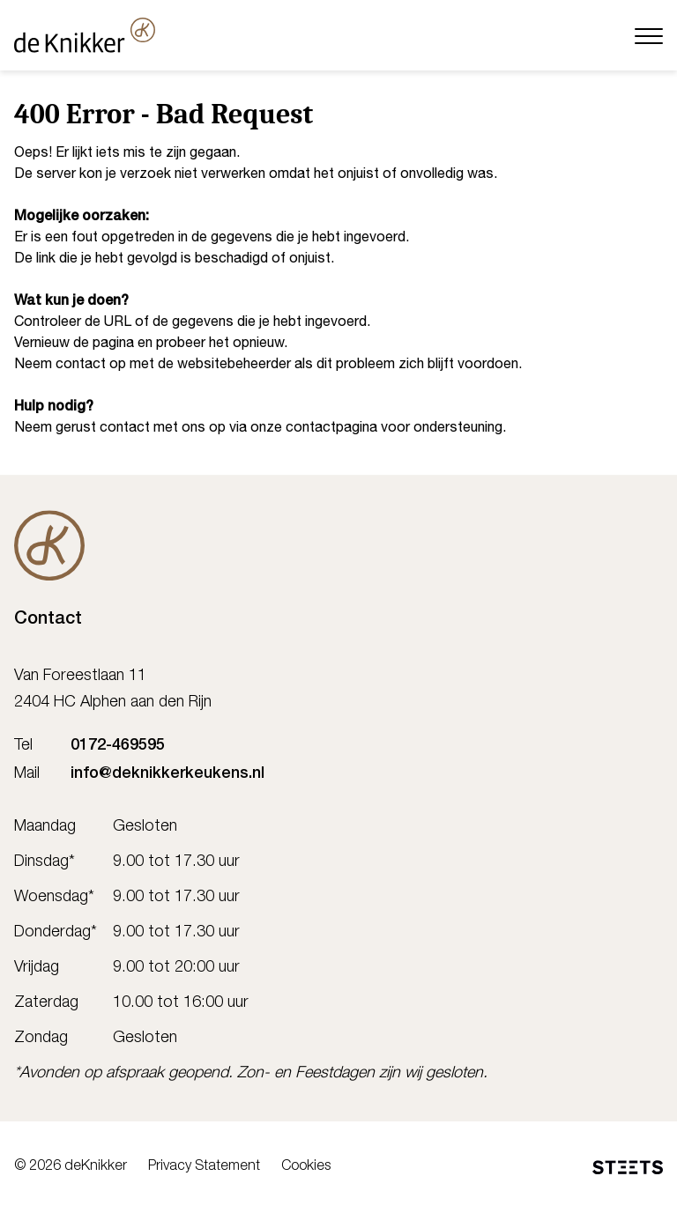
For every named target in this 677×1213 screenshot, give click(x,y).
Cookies (306, 1167)
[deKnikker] (84, 35)
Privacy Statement (204, 1167)
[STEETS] (627, 1167)
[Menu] (649, 34)
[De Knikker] (49, 545)
